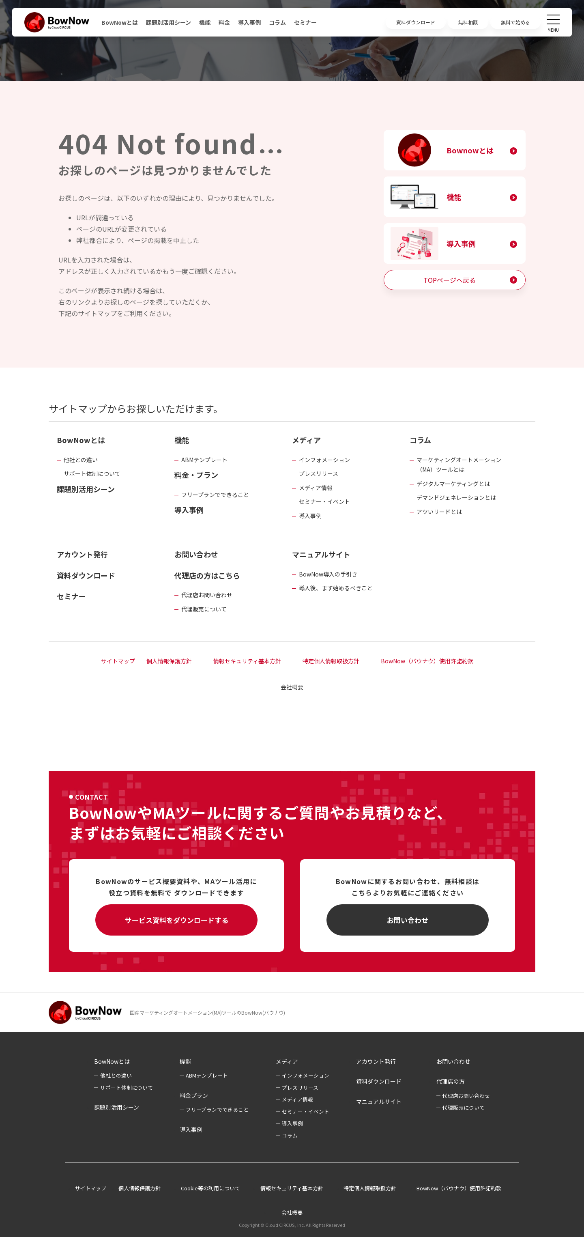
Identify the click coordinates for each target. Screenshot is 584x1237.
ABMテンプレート (204, 460)
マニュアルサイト (321, 554)
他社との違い (81, 460)
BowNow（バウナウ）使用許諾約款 (427, 661)
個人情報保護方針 (169, 661)
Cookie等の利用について (210, 1188)
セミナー (305, 22)
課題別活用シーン (168, 22)
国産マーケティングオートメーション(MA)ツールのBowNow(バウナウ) (207, 1012)
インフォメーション (324, 460)
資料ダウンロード (86, 575)
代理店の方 (450, 1081)
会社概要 (292, 687)
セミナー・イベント (324, 501)
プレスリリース (318, 473)
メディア (306, 440)
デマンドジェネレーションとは (456, 497)
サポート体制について (92, 473)
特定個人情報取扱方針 (331, 661)
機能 (204, 22)
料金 (224, 22)
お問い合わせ (196, 554)
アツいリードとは (439, 512)
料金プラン (194, 1095)
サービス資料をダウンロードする (176, 920)
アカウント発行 (82, 554)
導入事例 (249, 22)
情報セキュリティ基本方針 (247, 661)
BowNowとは (119, 22)
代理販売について (204, 609)
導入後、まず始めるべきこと (336, 588)
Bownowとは (470, 150)
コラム (277, 22)
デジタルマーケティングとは (453, 484)
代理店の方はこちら (207, 575)
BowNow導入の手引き (328, 574)
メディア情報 (316, 488)
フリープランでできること (215, 494)
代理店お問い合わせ (206, 595)
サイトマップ (118, 661)
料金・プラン (196, 474)
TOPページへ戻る (449, 280)
